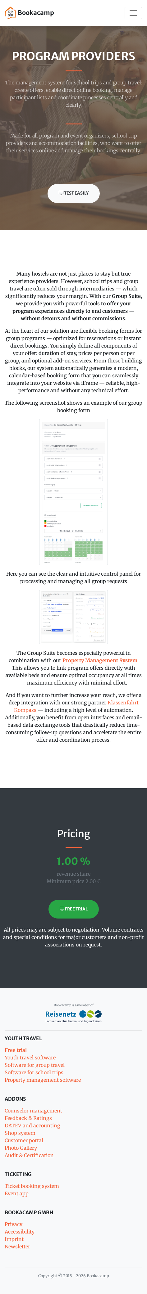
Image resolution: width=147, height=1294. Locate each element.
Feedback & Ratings (28, 1118)
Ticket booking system (32, 1186)
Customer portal (24, 1140)
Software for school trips (34, 1072)
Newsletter (17, 1246)
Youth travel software (30, 1057)
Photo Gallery (21, 1148)
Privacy (13, 1224)
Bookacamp (29, 13)
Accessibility (19, 1232)
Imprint (14, 1239)
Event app (17, 1193)
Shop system (20, 1133)
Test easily (74, 193)
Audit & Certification (29, 1155)
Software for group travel (35, 1065)
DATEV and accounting (32, 1125)
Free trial (74, 909)
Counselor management (33, 1111)
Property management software (43, 1080)
